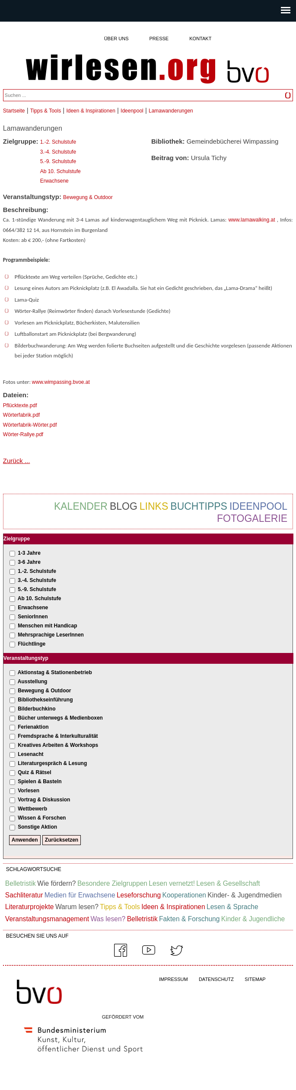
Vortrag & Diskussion (44, 800)
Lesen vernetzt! (172, 883)
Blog (123, 506)
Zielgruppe (16, 539)
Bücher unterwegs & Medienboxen (60, 718)
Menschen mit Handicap (47, 626)
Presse (159, 38)
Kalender (81, 506)
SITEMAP (255, 979)
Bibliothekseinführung (45, 700)
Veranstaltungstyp (25, 658)
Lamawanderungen (171, 111)
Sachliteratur (24, 895)
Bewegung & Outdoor (88, 197)
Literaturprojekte (29, 906)
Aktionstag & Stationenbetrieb (55, 672)
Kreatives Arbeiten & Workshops (58, 745)
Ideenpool (132, 111)
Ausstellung (33, 681)
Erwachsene (54, 181)
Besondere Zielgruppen (112, 883)
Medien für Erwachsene (80, 895)
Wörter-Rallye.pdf (23, 434)
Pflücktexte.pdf (20, 405)
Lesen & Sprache (232, 906)
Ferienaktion (33, 727)
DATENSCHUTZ (216, 979)
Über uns (116, 38)
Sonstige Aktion (37, 827)
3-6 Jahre (29, 562)
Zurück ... (16, 460)
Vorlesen (28, 791)
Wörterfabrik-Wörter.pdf (30, 425)
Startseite (14, 111)
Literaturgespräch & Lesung (52, 763)
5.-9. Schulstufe (58, 161)
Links (154, 506)
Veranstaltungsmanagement (47, 919)
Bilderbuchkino (36, 709)
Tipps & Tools (45, 111)
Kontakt (200, 38)
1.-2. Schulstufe (58, 142)
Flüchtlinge (31, 644)
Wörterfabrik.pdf (21, 415)
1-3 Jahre (29, 553)
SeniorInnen (33, 617)
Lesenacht (30, 754)
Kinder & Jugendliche (253, 919)
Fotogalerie (252, 518)
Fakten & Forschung (189, 919)
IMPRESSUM (173, 979)
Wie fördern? (56, 883)
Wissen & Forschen (42, 818)
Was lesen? (107, 919)
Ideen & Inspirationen (90, 111)
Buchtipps (198, 506)
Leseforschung (139, 895)
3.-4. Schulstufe (58, 152)
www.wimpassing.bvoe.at (61, 382)
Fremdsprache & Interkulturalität (58, 736)
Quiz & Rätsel (34, 772)
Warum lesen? (77, 906)
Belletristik (20, 883)
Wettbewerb (32, 809)
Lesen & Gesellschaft (228, 883)
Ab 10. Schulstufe (60, 171)
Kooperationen (184, 895)
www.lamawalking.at (251, 220)
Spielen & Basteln (39, 781)
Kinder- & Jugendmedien (244, 895)
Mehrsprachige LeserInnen (51, 635)
